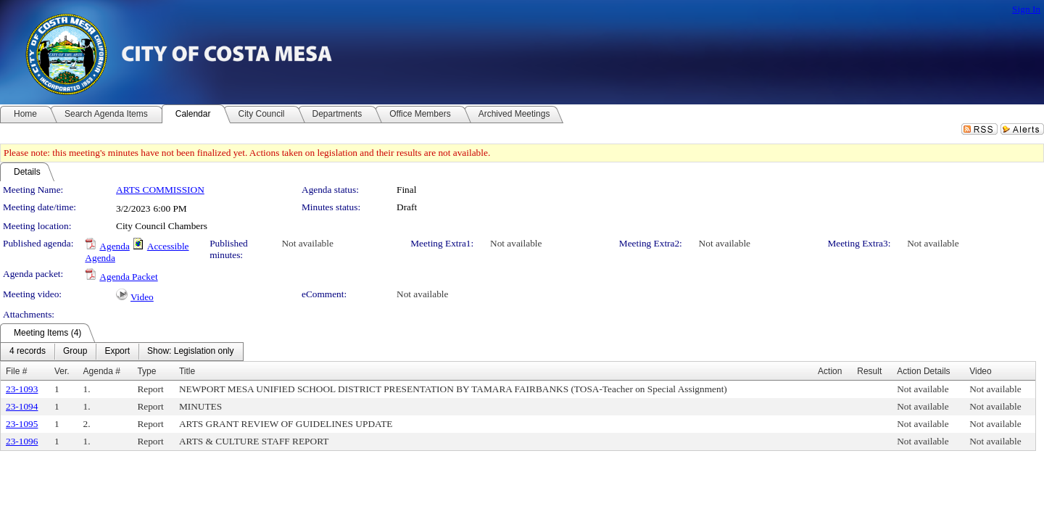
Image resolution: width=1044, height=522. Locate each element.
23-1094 (22, 406)
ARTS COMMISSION (160, 189)
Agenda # (101, 371)
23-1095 (22, 423)
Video (142, 296)
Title (187, 371)
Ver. (62, 371)
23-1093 (22, 389)
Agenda (114, 246)
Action (830, 371)
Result (869, 371)
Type (146, 371)
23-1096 (22, 441)
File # (16, 371)
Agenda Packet (128, 276)
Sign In (1026, 9)
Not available (307, 243)
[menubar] (122, 351)
